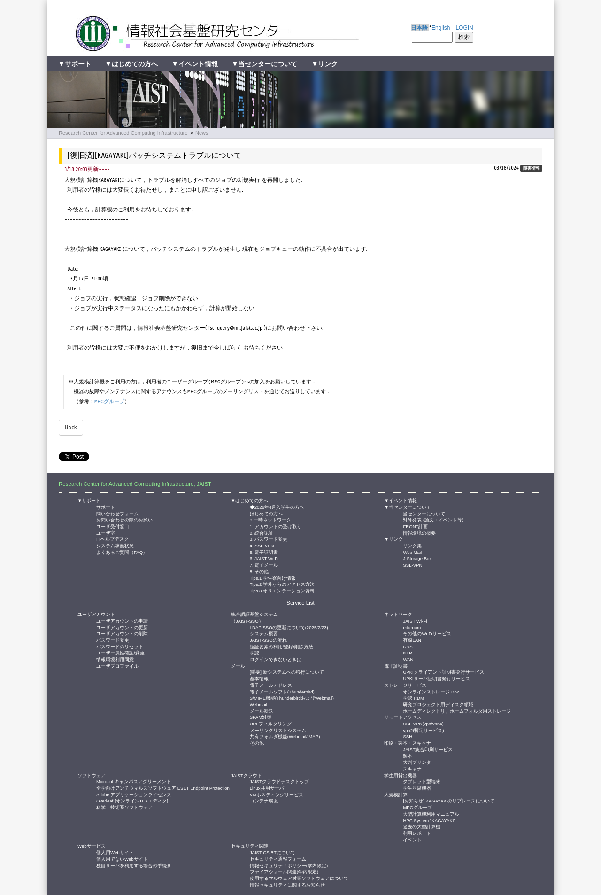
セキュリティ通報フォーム (278, 858)
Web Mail (412, 552)
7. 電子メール (264, 564)
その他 (257, 742)
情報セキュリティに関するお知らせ (287, 884)
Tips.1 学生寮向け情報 (273, 578)
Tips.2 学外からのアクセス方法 (282, 584)
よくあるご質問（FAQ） (121, 552)
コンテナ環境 (264, 800)
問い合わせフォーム (117, 513)
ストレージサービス (405, 685)
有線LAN (412, 640)
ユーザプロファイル (117, 665)
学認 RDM (413, 697)
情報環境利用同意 (115, 659)
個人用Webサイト (115, 852)
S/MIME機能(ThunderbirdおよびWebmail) (292, 697)
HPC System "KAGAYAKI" (429, 820)
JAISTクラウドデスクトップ (279, 781)
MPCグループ (109, 402)
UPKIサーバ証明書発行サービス (436, 678)
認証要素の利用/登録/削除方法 (281, 646)
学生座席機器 (417, 788)
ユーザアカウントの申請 (122, 620)
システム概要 (264, 633)
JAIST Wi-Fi (415, 620)
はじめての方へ (266, 513)
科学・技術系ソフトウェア (124, 807)
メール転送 (261, 710)
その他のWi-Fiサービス (427, 633)
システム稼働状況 (115, 545)
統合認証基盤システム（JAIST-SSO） (254, 617)
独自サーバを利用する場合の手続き (133, 865)
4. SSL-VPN (262, 545)
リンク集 (412, 545)
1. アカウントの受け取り (276, 526)
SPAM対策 (260, 717)
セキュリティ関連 (250, 845)
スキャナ (412, 768)
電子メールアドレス (271, 685)
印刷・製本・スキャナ (407, 743)
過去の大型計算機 (421, 826)
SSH (407, 736)
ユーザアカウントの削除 (122, 633)
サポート (105, 507)
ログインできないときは (275, 659)
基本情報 (259, 678)
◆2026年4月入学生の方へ (277, 507)
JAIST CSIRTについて (272, 852)
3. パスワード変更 (269, 539)
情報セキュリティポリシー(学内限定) (289, 865)
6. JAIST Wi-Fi (264, 558)
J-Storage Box (417, 558)
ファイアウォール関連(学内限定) (284, 871)
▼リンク (324, 64)
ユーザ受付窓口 (112, 526)
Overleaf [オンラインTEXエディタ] (132, 800)
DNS (407, 646)
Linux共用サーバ (267, 788)
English (440, 27)
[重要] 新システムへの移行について (287, 671)
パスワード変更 (112, 640)
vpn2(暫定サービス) (423, 730)
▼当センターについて (265, 64)
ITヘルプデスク (112, 539)
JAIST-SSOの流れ (268, 640)
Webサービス (91, 845)
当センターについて (424, 513)
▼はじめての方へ (131, 64)
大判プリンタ (417, 762)
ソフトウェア (91, 775)
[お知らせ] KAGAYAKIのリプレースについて (448, 800)
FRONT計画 (415, 526)
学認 (254, 652)
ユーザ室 (105, 532)
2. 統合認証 (262, 532)
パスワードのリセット (119, 646)
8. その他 (259, 571)
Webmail (258, 704)
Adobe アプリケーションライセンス (133, 794)
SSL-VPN (412, 564)
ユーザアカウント (96, 614)
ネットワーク (398, 614)
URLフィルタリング (271, 723)
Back (71, 427)
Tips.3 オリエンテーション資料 (282, 590)
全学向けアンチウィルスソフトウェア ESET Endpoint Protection (163, 788)
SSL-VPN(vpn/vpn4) (423, 723)
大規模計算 (396, 794)
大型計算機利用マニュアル (431, 813)
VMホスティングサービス (276, 794)
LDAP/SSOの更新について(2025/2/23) (289, 627)
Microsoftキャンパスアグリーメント (133, 781)
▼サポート (74, 64)
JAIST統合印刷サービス (428, 749)
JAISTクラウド (246, 775)
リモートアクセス (403, 717)
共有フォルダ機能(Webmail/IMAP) (285, 736)
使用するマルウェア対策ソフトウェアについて (299, 878)
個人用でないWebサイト (122, 858)
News (201, 133)
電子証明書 (396, 666)
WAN (408, 659)
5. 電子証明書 (264, 552)
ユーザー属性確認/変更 (120, 652)
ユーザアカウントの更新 (122, 627)
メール (238, 666)
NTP (407, 652)
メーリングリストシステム (278, 730)
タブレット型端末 (421, 781)
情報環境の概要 (419, 532)
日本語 (419, 27)
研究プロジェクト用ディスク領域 (438, 704)
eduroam (412, 627)
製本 (407, 756)
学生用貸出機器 (400, 775)
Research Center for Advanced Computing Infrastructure (123, 133)
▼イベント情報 (195, 64)
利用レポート (417, 833)
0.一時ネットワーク (270, 519)
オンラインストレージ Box (431, 691)
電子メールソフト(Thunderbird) (282, 691)
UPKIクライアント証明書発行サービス (443, 671)
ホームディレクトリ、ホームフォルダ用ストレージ (457, 710)
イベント (412, 839)
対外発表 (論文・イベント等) (433, 519)
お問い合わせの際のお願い (124, 519)
